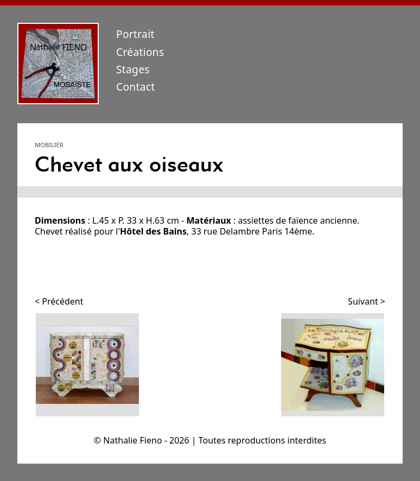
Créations (140, 52)
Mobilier (49, 145)
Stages (133, 69)
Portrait (135, 34)
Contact (135, 86)
